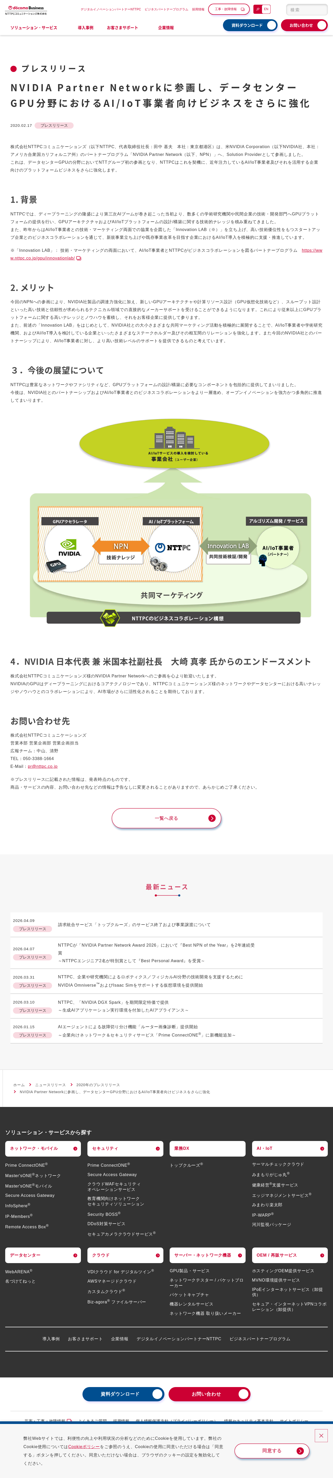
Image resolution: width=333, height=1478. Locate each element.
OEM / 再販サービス (277, 1250)
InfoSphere (17, 1201)
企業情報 (120, 1334)
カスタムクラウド (106, 1287)
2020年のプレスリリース (98, 1080)
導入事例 (85, 27)
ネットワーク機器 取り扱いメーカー (205, 1309)
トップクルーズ (186, 1161)
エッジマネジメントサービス (282, 1191)
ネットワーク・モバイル (34, 1144)
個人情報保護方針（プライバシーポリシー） (177, 1416)
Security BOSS (104, 1210)
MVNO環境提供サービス (276, 1275)
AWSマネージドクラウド (112, 1277)
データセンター (25, 1250)
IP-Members (19, 1212)
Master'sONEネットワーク (33, 1171)
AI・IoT (265, 1144)
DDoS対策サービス (106, 1219)
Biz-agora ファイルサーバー (116, 1297)
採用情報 (198, 9)
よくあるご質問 (92, 1416)
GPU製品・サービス (190, 1266)
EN (266, 9)
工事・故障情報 (226, 9)
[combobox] (307, 9)
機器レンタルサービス (191, 1299)
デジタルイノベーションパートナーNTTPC (111, 9)
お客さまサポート (85, 1334)
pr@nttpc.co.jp (43, 766)
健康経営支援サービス (275, 1180)
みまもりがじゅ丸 (271, 1170)
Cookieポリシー (88, 1446)
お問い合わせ (301, 25)
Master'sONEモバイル (28, 1181)
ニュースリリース (50, 1080)
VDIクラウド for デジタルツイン (120, 1267)
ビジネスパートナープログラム (166, 9)
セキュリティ (105, 1144)
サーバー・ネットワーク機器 (202, 1250)
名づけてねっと (20, 1277)
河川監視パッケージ (271, 1220)
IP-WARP (263, 1211)
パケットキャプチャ (189, 1290)
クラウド (101, 1250)
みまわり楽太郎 (267, 1200)
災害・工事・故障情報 (45, 1416)
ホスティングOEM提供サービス (283, 1266)
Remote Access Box (27, 1222)
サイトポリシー (294, 1416)
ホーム (19, 1080)
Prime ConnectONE (26, 1161)
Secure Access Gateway (30, 1191)
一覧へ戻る (166, 818)
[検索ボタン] (320, 9)
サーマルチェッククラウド (278, 1159)
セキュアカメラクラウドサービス (121, 1230)
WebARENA (19, 1267)
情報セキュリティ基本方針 (249, 1416)
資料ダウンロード (247, 25)
